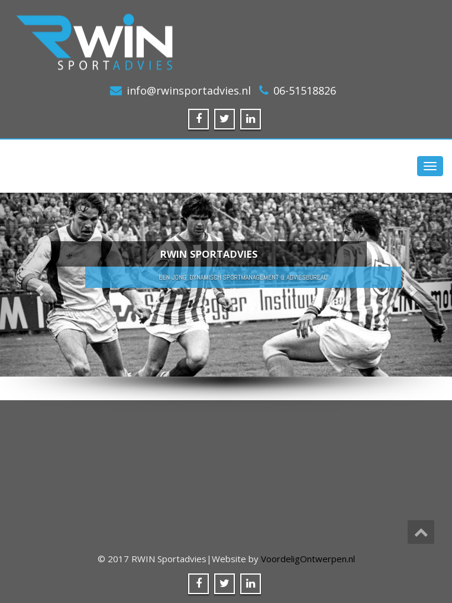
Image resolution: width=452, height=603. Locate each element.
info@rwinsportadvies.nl (189, 90)
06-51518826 (304, 90)
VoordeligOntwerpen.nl (308, 559)
